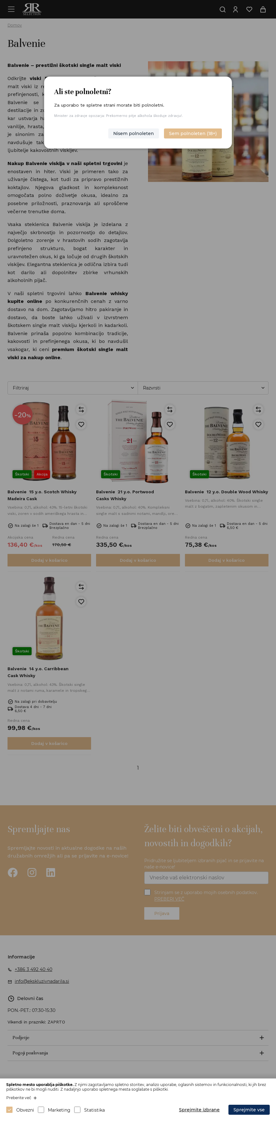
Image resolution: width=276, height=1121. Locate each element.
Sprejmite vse (249, 1110)
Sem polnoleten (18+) (193, 133)
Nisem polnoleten (133, 133)
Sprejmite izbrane (199, 1110)
